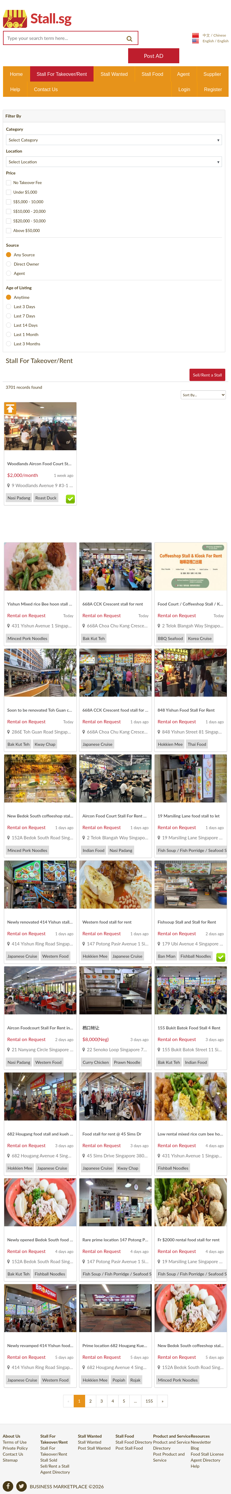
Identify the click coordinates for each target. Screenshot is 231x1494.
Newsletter (201, 1442)
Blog (195, 1448)
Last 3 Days (24, 306)
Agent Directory (55, 1472)
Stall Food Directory (134, 1442)
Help (15, 89)
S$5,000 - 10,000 (28, 201)
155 (149, 1400)
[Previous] (68, 1401)
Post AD (153, 55)
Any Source (24, 254)
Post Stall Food (129, 1448)
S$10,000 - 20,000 (29, 211)
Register (213, 89)
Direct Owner (26, 263)
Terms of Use (15, 1442)
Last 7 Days (24, 315)
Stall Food (152, 74)
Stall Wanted (114, 74)
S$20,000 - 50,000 (29, 221)
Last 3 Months (27, 343)
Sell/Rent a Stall (207, 374)
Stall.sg (50, 18)
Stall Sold (48, 1460)
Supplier (212, 74)
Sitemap (10, 1460)
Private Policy (15, 1448)
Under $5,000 (25, 192)
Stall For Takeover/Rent (62, 74)
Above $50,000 (26, 230)
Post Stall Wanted (94, 1448)
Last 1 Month (26, 334)
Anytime (21, 297)
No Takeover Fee (27, 182)
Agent (183, 74)
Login (184, 89)
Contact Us (46, 89)
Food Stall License (207, 1454)
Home (16, 74)
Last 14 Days (26, 325)
